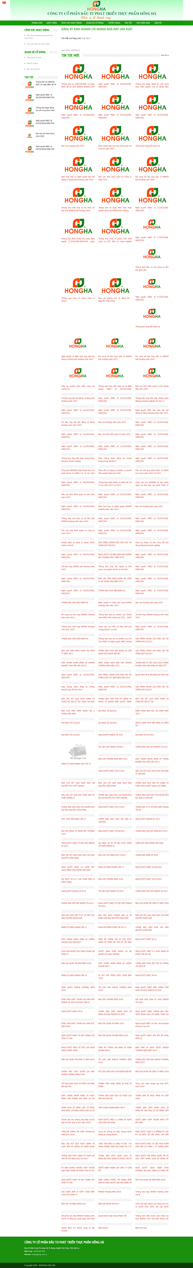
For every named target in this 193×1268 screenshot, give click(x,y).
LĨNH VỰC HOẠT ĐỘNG (71, 23)
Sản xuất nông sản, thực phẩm (37, 43)
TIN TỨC (128, 23)
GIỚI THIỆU (52, 23)
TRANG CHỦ (37, 23)
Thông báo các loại (32, 57)
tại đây (86, 38)
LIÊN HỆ (157, 23)
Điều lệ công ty (31, 63)
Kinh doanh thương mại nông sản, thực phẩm (38, 36)
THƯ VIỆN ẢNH (143, 23)
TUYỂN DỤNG (114, 23)
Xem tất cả (165, 55)
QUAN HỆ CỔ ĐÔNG (95, 23)
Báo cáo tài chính (32, 69)
